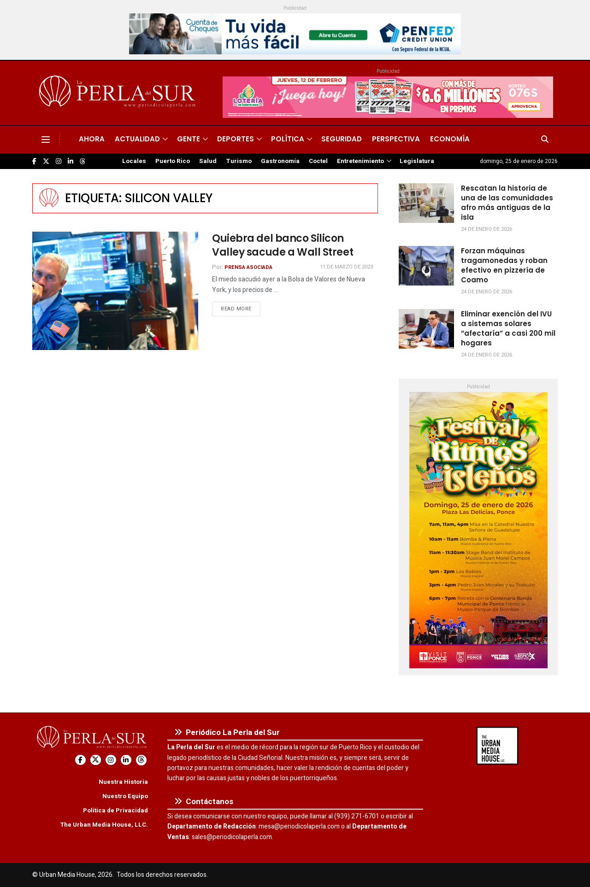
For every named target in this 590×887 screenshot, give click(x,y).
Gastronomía (280, 161)
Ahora (92, 139)
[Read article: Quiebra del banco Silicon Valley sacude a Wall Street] (115, 291)
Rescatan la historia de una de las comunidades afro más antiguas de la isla (507, 202)
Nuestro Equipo (125, 796)
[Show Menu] (45, 139)
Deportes (235, 139)
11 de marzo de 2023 (346, 267)
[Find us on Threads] (82, 161)
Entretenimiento (360, 161)
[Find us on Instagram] (58, 161)
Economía (450, 139)
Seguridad (341, 139)
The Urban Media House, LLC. (104, 824)
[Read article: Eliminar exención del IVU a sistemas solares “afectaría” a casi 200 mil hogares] (426, 329)
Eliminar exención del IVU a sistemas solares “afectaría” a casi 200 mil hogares (508, 328)
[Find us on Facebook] (34, 161)
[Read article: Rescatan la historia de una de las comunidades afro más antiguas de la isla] (426, 203)
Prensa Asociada (248, 267)
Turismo (239, 161)
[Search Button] (545, 139)
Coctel (318, 161)
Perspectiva (396, 139)
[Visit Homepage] (118, 93)
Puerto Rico (172, 161)
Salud (208, 161)
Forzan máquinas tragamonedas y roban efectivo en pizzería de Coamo (504, 265)
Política (287, 139)
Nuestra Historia (123, 781)
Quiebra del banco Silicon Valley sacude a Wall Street (282, 245)
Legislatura (417, 161)
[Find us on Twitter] (46, 161)
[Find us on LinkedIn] (70, 161)
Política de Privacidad (115, 810)
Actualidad (137, 139)
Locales (134, 161)
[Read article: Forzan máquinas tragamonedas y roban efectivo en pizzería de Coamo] (426, 266)
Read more (240, 308)
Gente (188, 139)
